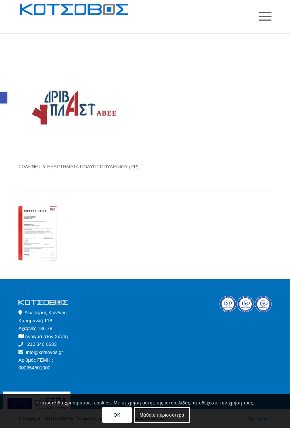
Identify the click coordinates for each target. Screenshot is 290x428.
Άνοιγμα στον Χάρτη (46, 336)
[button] (3, 98)
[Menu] (261, 16)
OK (117, 415)
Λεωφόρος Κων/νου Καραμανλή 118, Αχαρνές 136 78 (42, 320)
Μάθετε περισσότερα (161, 415)
